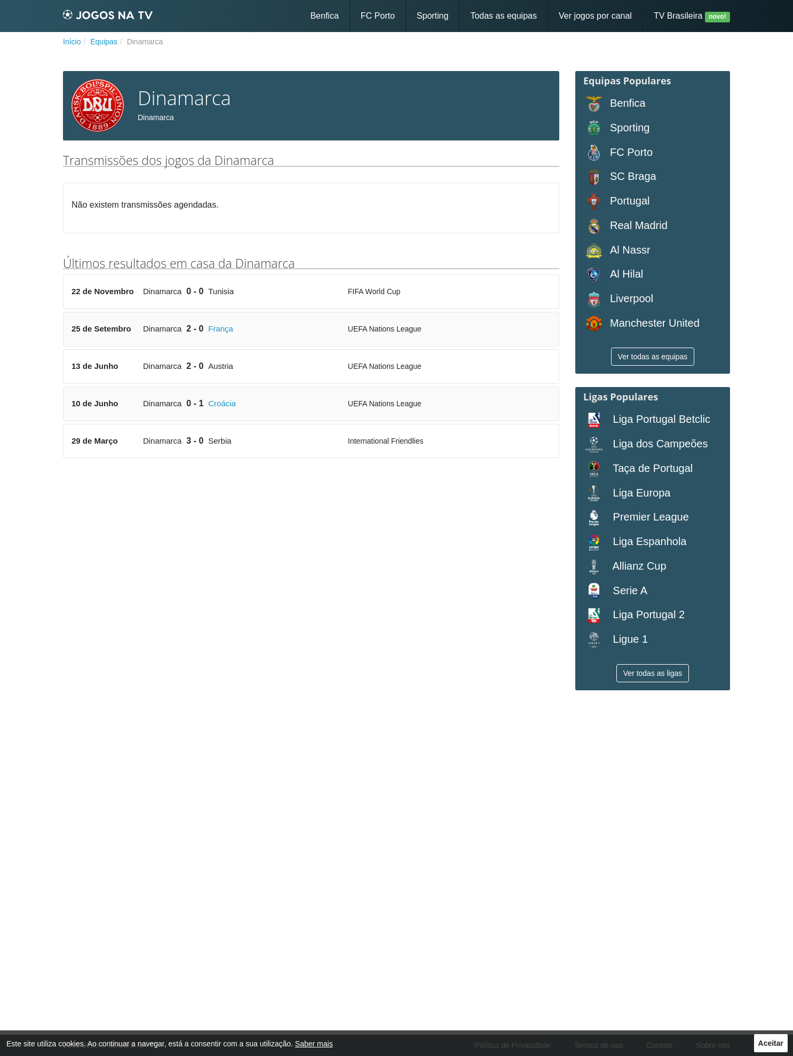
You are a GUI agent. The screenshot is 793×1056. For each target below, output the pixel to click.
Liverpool (618, 299)
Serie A (615, 591)
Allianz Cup (625, 566)
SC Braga (619, 177)
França (220, 328)
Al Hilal (613, 274)
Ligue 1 (615, 640)
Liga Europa (626, 493)
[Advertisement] (311, 549)
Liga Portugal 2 (634, 615)
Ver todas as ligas (653, 673)
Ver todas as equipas (653, 356)
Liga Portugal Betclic (646, 420)
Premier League (636, 517)
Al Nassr (617, 250)
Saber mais (314, 1043)
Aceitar (770, 1043)
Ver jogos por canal (595, 15)
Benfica (324, 15)
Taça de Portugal (638, 469)
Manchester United (641, 324)
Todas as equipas (503, 15)
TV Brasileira (692, 16)
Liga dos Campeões (645, 444)
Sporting (433, 15)
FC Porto (378, 15)
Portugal (616, 201)
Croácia (222, 403)
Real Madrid (625, 226)
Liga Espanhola (634, 542)
